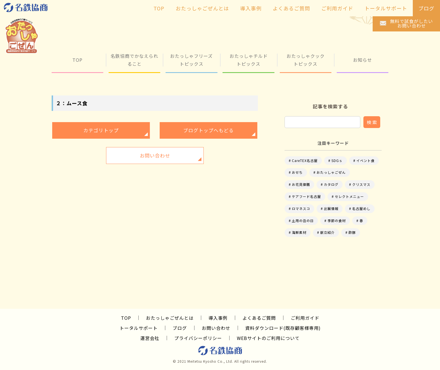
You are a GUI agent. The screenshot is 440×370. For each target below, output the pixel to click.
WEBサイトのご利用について (268, 338)
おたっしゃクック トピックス (306, 59)
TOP (77, 60)
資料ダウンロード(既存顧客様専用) (283, 328)
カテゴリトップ (101, 130)
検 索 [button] (372, 122)
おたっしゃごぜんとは (170, 317)
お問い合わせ (155, 155)
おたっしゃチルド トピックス (249, 59)
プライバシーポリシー (198, 338)
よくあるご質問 (259, 317)
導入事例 (218, 317)
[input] (322, 122)
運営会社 (149, 338)
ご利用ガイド (305, 317)
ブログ (180, 328)
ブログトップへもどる (208, 130)
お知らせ (362, 59)
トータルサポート (139, 328)
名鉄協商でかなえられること (134, 59)
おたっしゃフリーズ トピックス (191, 59)
